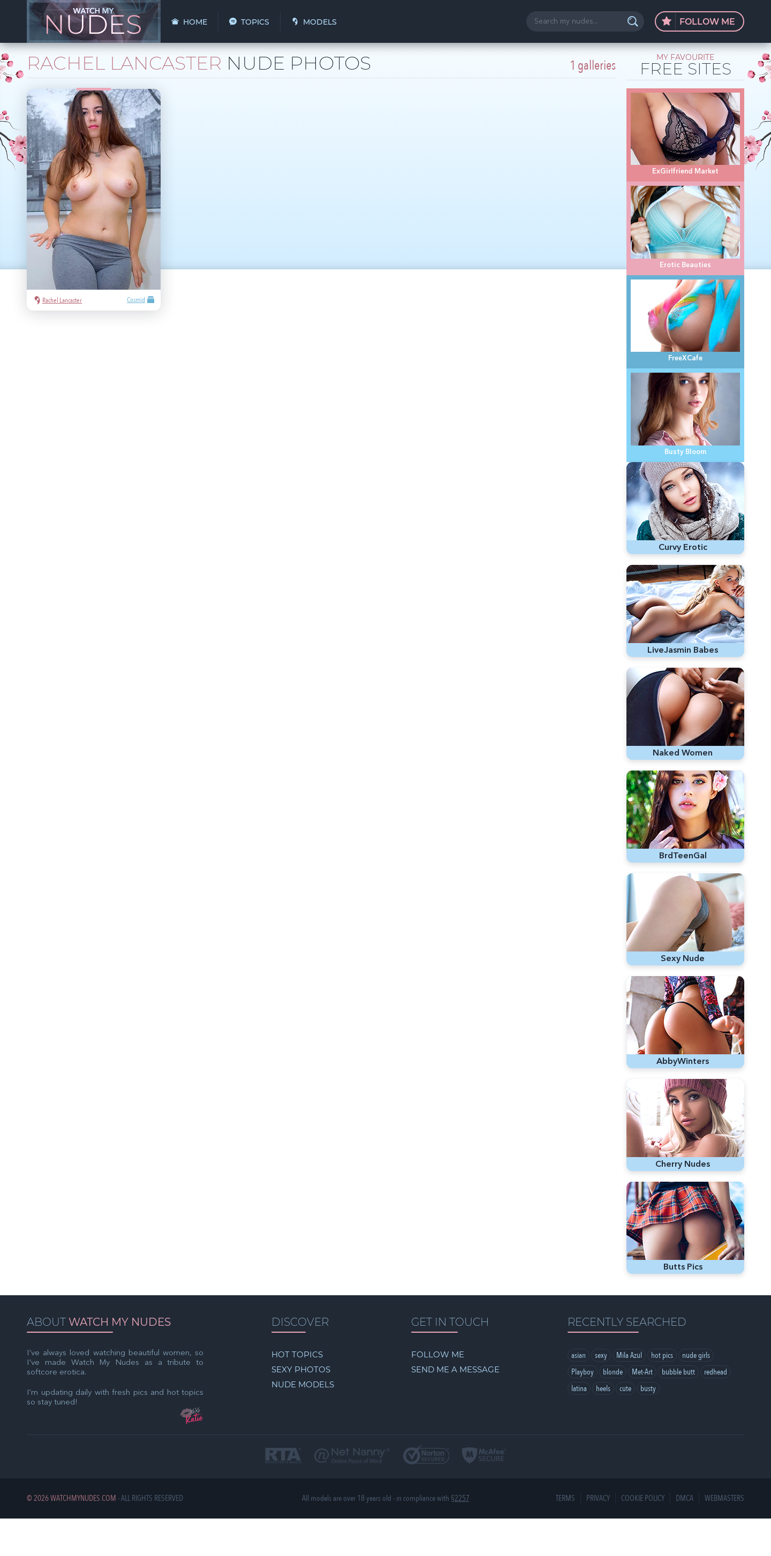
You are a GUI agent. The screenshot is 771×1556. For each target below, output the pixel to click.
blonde (613, 1409)
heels (603, 1426)
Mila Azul (629, 1392)
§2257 (460, 1536)
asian (578, 1392)
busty (648, 1426)
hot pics (662, 1392)
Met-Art (642, 1409)
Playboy (582, 1409)
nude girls (696, 1392)
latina (579, 1426)
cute (625, 1426)
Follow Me (698, 22)
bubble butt (678, 1409)
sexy (601, 1392)
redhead (715, 1409)
